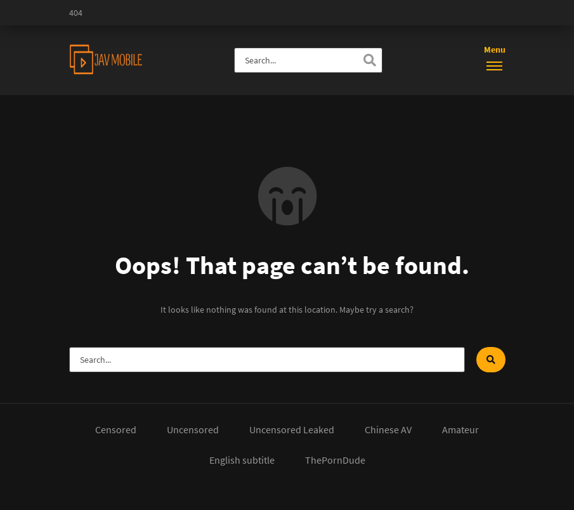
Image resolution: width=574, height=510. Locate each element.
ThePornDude (335, 460)
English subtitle (242, 460)
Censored (115, 429)
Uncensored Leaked (291, 429)
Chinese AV (388, 429)
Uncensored (193, 429)
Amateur (460, 429)
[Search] (369, 60)
